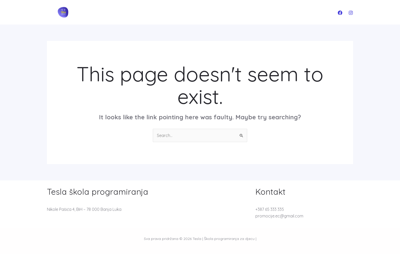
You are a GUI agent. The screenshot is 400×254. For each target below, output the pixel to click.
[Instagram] (350, 12)
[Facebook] (340, 12)
